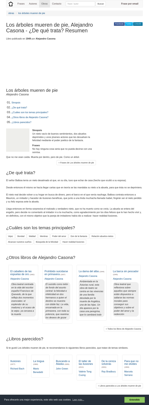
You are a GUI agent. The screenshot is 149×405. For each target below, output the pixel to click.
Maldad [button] (32, 236)
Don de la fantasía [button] (79, 236)
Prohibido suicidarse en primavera (56, 273)
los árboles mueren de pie (31, 13)
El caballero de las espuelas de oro (22, 273)
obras (11, 13)
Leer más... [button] (78, 399)
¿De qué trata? (19, 107)
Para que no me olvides (131, 364)
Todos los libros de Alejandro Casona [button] (124, 329)
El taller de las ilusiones (86, 364)
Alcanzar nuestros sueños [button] (19, 242)
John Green (62, 368)
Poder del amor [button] (59, 236)
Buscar (100, 4)
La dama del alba (91, 271)
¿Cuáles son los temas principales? (29, 112)
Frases (21, 3)
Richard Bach (17, 368)
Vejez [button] (10, 236)
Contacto (56, 3)
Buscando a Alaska (63, 363)
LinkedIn (137, 24)
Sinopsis (15, 102)
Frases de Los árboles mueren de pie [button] (77, 163)
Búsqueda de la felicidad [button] (47, 242)
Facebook (119, 24)
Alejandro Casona (19, 279)
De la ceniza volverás (109, 364)
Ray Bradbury (109, 371)
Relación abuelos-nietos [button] (102, 236)
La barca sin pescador (126, 272)
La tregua (38, 362)
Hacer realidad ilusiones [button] (73, 242)
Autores (33, 3)
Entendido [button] (135, 400)
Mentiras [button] (44, 236)
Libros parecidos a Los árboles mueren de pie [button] (120, 386)
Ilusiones (15, 362)
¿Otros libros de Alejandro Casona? (29, 117)
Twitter (129, 24)
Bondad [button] (20, 236)
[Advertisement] (59, 64)
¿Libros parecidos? (21, 122)
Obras (44, 3)
